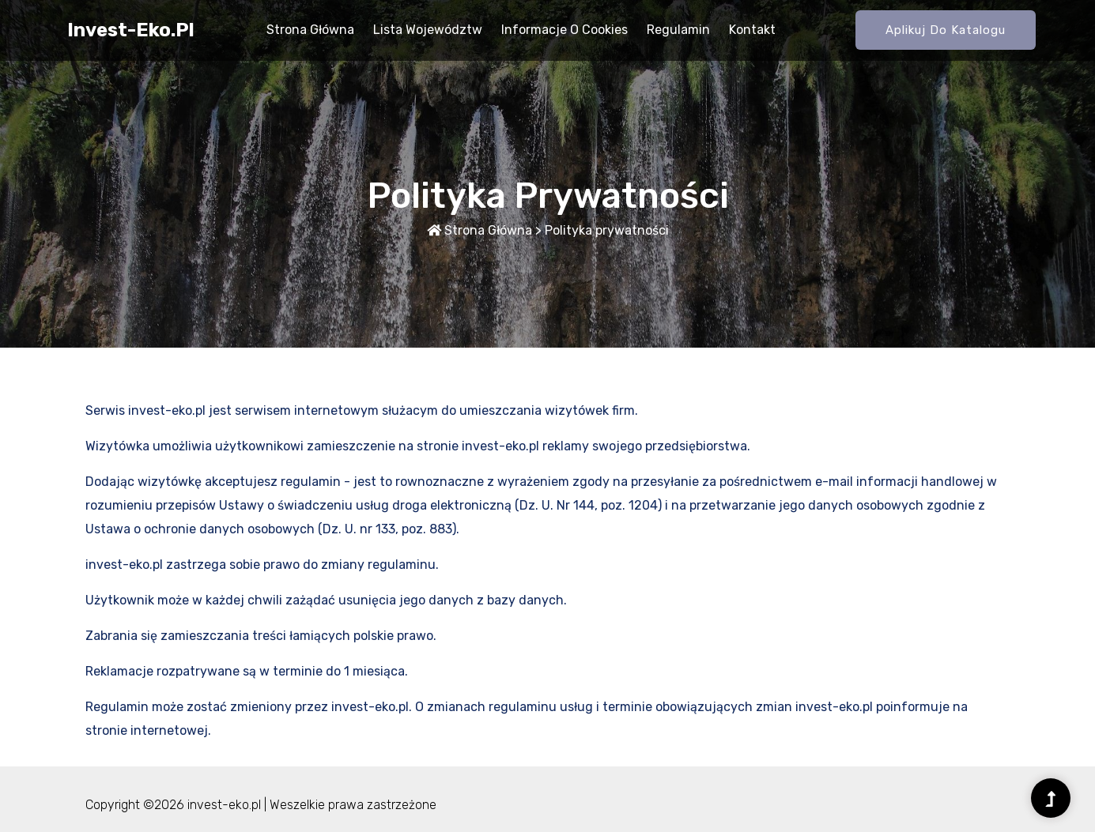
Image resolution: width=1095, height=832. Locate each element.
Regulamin (678, 29)
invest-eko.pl (130, 30)
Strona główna (310, 29)
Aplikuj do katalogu (945, 30)
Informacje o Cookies (564, 29)
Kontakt (752, 29)
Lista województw (427, 29)
